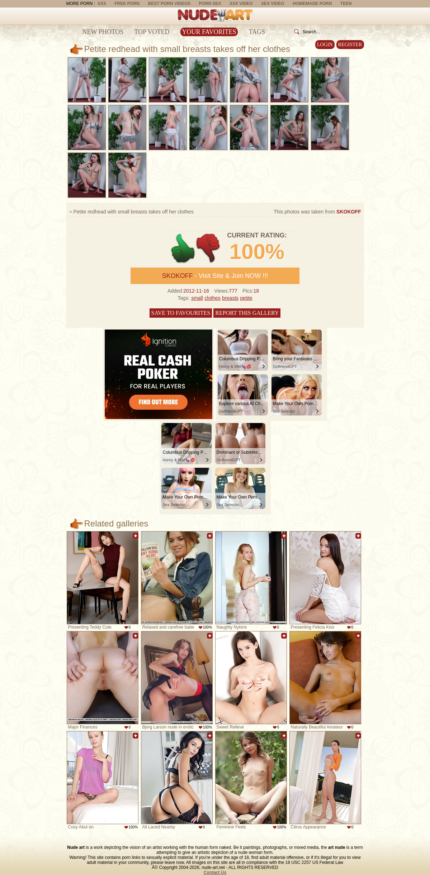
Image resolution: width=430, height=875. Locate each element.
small (197, 298)
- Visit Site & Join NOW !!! (215, 275)
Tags (257, 31)
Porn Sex (210, 3)
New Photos (103, 31)
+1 (183, 248)
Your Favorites (209, 31)
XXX (102, 3)
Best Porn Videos (169, 3)
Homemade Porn (312, 3)
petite (246, 298)
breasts (230, 298)
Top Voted (151, 31)
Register (350, 44)
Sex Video (272, 3)
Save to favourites (181, 313)
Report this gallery (247, 313)
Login (325, 44)
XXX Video (241, 3)
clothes (212, 298)
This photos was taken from (317, 212)
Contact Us (215, 872)
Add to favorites (135, 536)
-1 (208, 248)
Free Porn (127, 3)
